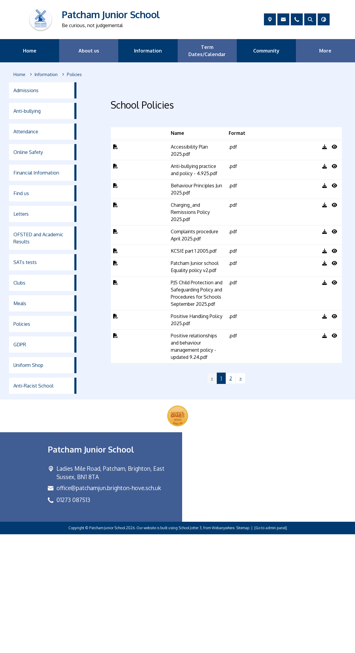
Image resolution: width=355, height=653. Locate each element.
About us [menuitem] (89, 51)
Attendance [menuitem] (25, 132)
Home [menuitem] (29, 51)
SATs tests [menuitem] (25, 262)
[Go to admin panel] (270, 646)
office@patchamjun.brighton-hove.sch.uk (108, 607)
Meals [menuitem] (19, 303)
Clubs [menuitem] (19, 283)
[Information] (46, 74)
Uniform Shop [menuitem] (28, 365)
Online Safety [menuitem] (28, 152)
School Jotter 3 (190, 646)
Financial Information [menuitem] (36, 173)
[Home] (19, 74)
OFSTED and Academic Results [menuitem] (38, 238)
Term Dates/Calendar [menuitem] (207, 50)
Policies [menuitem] (21, 324)
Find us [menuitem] (21, 193)
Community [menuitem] (266, 51)
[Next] (240, 497)
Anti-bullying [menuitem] (27, 111)
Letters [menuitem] (21, 214)
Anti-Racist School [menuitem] (33, 386)
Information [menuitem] (148, 51)
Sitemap (242, 646)
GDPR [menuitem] (19, 345)
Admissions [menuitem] (26, 90)
